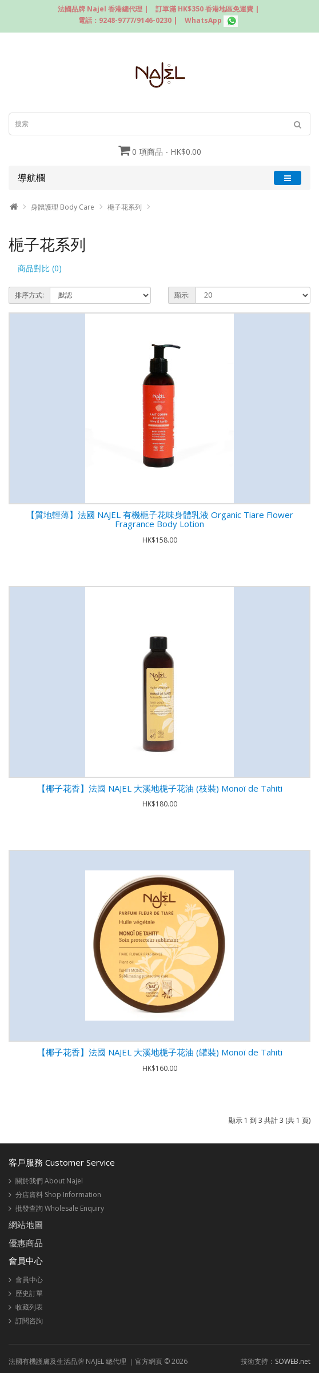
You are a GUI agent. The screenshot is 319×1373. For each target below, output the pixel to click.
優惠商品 (26, 1242)
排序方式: (29, 295)
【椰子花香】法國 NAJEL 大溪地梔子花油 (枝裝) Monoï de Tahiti (159, 788)
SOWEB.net (292, 1361)
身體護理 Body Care (62, 207)
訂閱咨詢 (29, 1321)
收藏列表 (29, 1307)
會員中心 (29, 1279)
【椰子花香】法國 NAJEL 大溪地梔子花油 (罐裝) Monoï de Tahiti (159, 1052)
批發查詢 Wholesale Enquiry (59, 1208)
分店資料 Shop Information (58, 1194)
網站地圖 (26, 1224)
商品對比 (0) (40, 268)
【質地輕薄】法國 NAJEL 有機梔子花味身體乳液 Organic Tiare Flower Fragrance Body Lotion (159, 519)
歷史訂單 (29, 1293)
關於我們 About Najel (49, 1181)
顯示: (182, 295)
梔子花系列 (124, 207)
